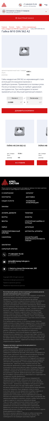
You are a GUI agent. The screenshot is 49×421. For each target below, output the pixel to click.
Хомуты (28, 217)
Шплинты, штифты (33, 231)
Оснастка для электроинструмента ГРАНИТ (35, 239)
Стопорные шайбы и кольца (34, 222)
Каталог (11, 27)
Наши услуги (8, 201)
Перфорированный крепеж (11, 232)
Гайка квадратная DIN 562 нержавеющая (15, 29)
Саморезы (6, 237)
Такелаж (29, 213)
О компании (7, 193)
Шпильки (29, 227)
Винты (5, 221)
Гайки (18, 27)
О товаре (20, 163)
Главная (4, 27)
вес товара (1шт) (10, 154)
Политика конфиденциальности (13, 280)
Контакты (6, 197)
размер (5, 75)
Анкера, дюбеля (9, 213)
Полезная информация (32, 202)
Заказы (5, 207)
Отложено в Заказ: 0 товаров (17, 10)
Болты (5, 217)
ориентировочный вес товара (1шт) (14, 71)
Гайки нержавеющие (29, 27)
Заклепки (6, 245)
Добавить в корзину (24, 111)
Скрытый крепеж (9, 249)
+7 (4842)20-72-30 (30, 4)
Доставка (30, 197)
